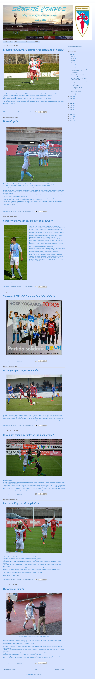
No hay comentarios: (28, 111)
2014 (71, 101)
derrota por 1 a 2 (47, 656)
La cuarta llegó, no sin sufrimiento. (22, 503)
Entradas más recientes (10, 669)
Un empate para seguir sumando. (21, 370)
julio (72, 56)
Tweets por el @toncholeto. (75, 46)
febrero (73, 67)
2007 (71, 116)
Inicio (35, 669)
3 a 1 (63, 656)
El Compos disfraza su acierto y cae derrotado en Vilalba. (33, 49)
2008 (71, 114)
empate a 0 (38, 656)
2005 (71, 120)
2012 (71, 105)
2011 (71, 107)
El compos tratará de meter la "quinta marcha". (29, 434)
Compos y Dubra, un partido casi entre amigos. (28, 220)
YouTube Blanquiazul (27, 42)
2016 (71, 96)
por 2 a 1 (6, 657)
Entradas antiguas (59, 669)
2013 (71, 103)
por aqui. (14, 204)
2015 (71, 98)
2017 (71, 54)
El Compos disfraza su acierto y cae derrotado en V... (79, 69)
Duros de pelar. (11, 121)
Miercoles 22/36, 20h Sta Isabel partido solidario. (29, 296)
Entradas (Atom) (38, 674)
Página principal (8, 42)
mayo (72, 60)
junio (72, 58)
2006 (71, 118)
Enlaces (17, 42)
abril (72, 62)
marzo (73, 65)
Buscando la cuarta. (14, 588)
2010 (71, 109)
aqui (18, 575)
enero (73, 94)
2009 (71, 112)
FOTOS (37, 42)
